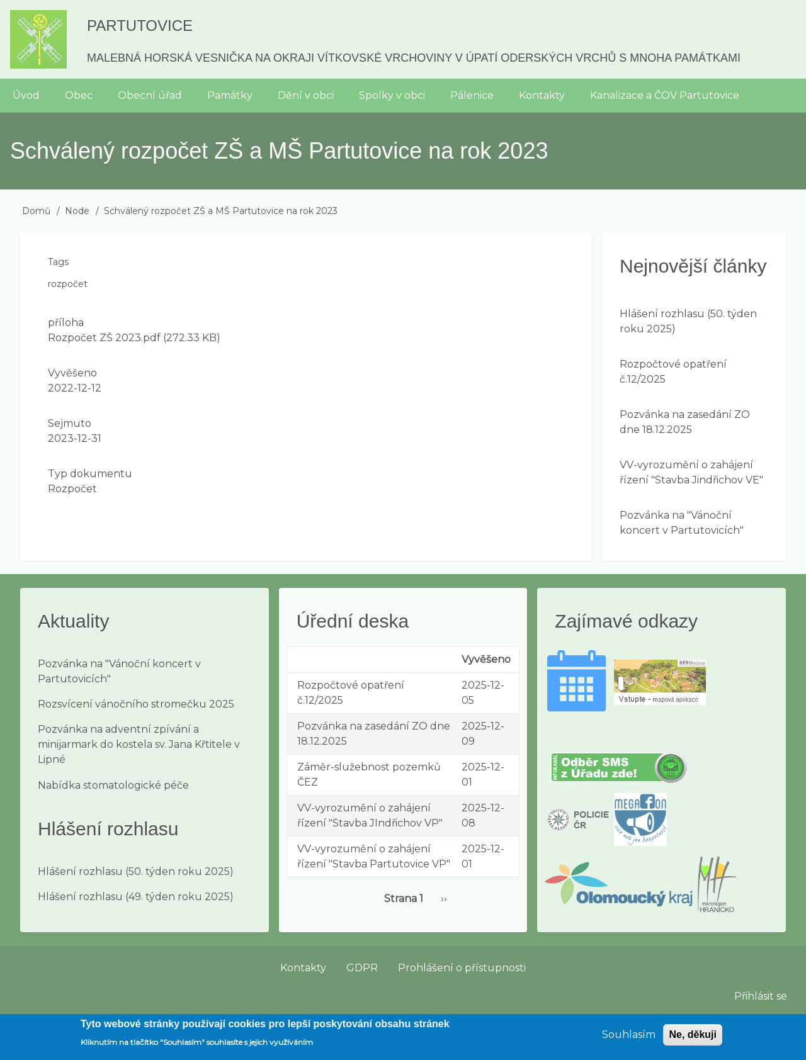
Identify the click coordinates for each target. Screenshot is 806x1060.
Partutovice (140, 25)
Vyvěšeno (72, 373)
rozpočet (68, 284)
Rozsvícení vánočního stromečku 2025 (136, 704)
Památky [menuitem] (230, 95)
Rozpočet (72, 489)
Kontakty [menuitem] (542, 95)
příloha (66, 323)
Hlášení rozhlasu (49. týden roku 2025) (136, 897)
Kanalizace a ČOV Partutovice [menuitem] (664, 95)
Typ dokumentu (90, 474)
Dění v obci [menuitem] (306, 95)
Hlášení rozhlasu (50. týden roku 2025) (136, 871)
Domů (36, 211)
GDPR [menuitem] (362, 968)
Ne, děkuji (693, 1039)
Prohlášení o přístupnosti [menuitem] (462, 968)
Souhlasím (629, 1039)
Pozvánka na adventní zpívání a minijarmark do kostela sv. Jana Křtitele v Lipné (139, 744)
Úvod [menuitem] (26, 95)
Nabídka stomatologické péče (113, 785)
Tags (58, 262)
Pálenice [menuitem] (472, 95)
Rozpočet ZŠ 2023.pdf (104, 338)
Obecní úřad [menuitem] (150, 95)
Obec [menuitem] (79, 95)
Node (77, 211)
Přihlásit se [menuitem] (760, 996)
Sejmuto (69, 423)
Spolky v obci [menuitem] (392, 95)
